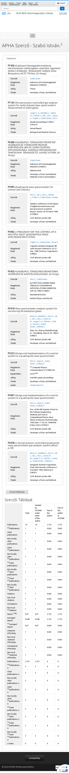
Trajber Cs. (34, 242)
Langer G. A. (35, 113)
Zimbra (11, 3)
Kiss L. (55, 118)
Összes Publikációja (17, 492)
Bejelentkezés (14, 4)
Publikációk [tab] (11, 58)
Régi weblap (33, 4)
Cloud (18, 3)
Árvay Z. (55, 242)
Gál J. (49, 116)
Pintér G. (35, 197)
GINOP (24, 4)
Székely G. (40, 327)
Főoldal (3, 3)
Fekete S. (37, 116)
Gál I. (44, 116)
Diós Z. (33, 195)
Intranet (4, 4)
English (61, 3)
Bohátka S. (45, 113)
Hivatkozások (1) (36, 385)
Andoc (30, 3)
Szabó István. (35, 79)
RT (36, 3)
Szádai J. (36, 118)
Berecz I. (33, 316)
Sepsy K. (36, 324)
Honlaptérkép (34, 758)
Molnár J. (47, 321)
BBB (24, 3)
